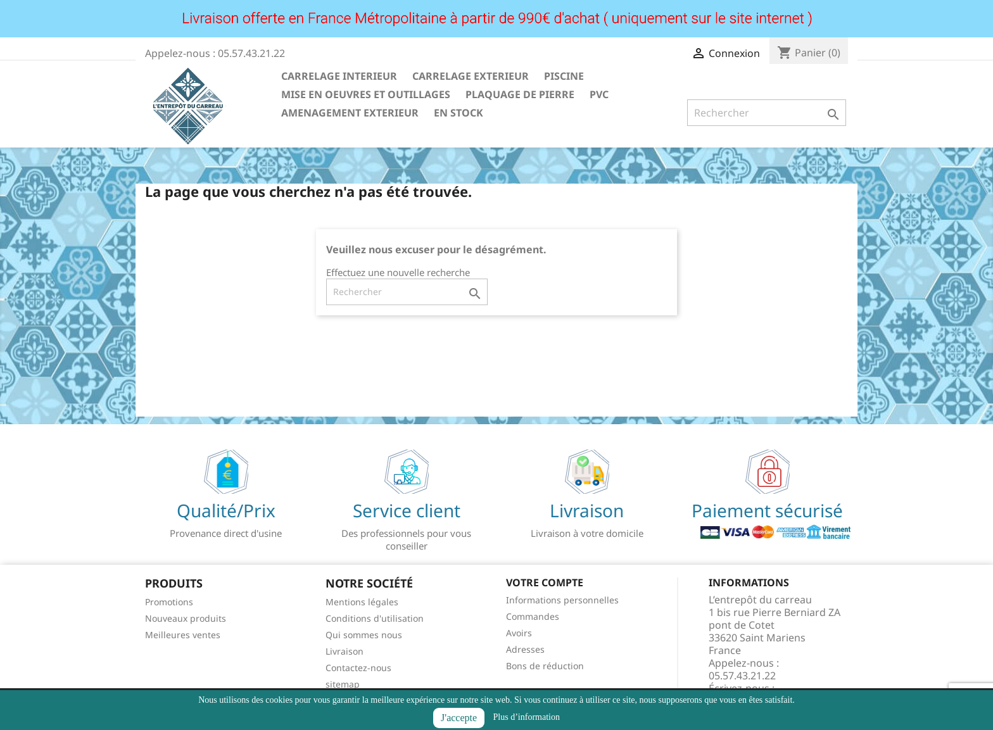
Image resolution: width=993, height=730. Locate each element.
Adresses (525, 649)
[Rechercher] (766, 112)
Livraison (345, 651)
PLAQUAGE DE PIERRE (519, 94)
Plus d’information (526, 717)
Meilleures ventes (182, 635)
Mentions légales (362, 602)
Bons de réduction (545, 666)
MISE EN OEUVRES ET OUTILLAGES (365, 94)
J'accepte (459, 717)
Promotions (169, 602)
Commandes (532, 616)
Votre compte (544, 582)
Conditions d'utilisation (375, 618)
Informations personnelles (562, 600)
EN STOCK (458, 113)
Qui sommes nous (364, 635)
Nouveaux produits (185, 618)
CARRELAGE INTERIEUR (339, 76)
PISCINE (564, 76)
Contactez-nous (358, 668)
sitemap (343, 684)
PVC (599, 94)
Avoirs (519, 633)
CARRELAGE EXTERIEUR (470, 76)
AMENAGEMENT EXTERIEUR (350, 113)
